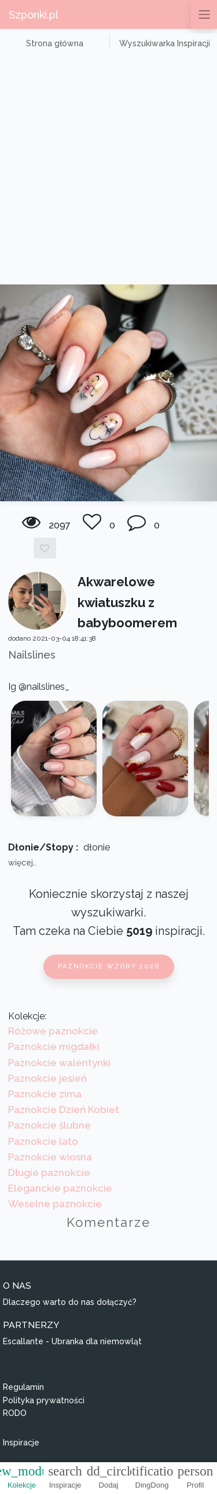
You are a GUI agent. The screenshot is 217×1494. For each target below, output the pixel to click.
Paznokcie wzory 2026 (109, 966)
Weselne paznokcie (55, 1204)
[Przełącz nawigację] (204, 14)
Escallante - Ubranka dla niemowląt (72, 1341)
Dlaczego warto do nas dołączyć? (70, 1302)
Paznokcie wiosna (50, 1157)
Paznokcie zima (45, 1094)
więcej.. (22, 862)
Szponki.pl (33, 15)
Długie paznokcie (49, 1172)
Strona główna (54, 43)
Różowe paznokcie (53, 1031)
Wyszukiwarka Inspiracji (164, 43)
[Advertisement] (108, 170)
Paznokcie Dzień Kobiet (63, 1109)
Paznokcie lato (43, 1141)
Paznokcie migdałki (54, 1046)
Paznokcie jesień (47, 1078)
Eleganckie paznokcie (60, 1188)
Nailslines (32, 655)
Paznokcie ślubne (49, 1125)
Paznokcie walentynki (59, 1062)
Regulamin (23, 1387)
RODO (15, 1413)
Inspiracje (21, 1442)
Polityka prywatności (43, 1400)
